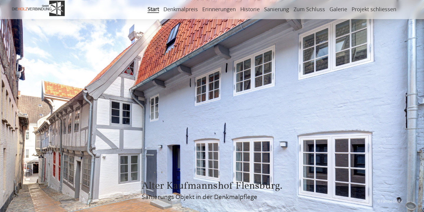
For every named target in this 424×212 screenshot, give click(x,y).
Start (153, 9)
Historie (250, 9)
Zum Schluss (309, 9)
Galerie (338, 9)
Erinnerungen (219, 9)
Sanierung (276, 9)
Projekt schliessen (374, 9)
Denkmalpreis (180, 9)
